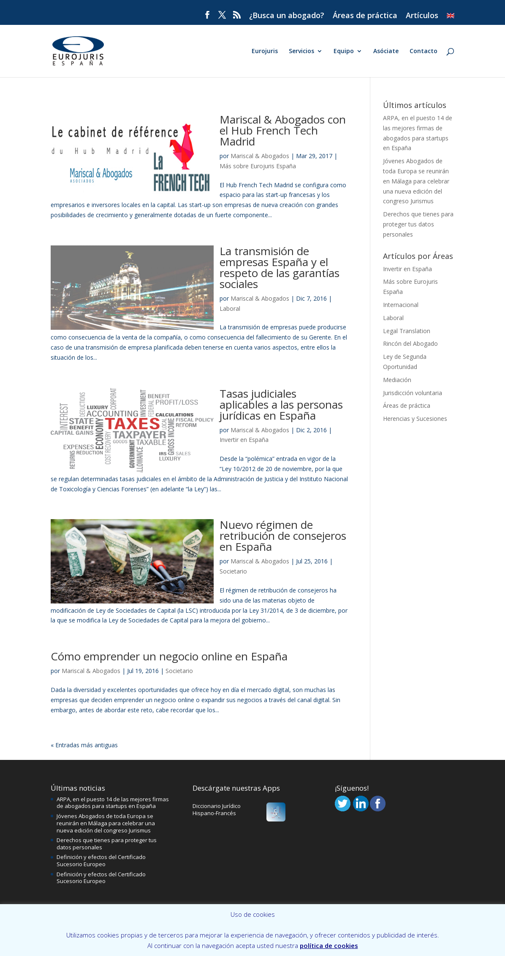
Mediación (397, 380)
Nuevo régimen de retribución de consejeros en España (283, 535)
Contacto (423, 51)
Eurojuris (265, 51)
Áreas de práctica (365, 15)
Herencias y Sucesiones (415, 419)
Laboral (230, 308)
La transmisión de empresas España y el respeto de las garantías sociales (279, 267)
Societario (233, 571)
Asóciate (386, 51)
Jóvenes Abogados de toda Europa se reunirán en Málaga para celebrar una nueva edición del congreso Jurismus (416, 181)
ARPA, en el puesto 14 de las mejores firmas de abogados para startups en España (113, 802)
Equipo (344, 51)
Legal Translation (406, 331)
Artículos (422, 15)
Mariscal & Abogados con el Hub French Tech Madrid (283, 130)
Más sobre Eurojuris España (258, 166)
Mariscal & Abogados (260, 156)
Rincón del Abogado (410, 343)
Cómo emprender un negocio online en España (169, 656)
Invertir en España (244, 440)
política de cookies (329, 945)
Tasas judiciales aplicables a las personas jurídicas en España (281, 404)
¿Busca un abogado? (286, 15)
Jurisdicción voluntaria (412, 393)
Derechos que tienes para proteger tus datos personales (418, 224)
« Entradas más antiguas (84, 745)
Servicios (301, 51)
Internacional (400, 305)
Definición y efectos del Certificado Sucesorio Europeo (101, 860)
